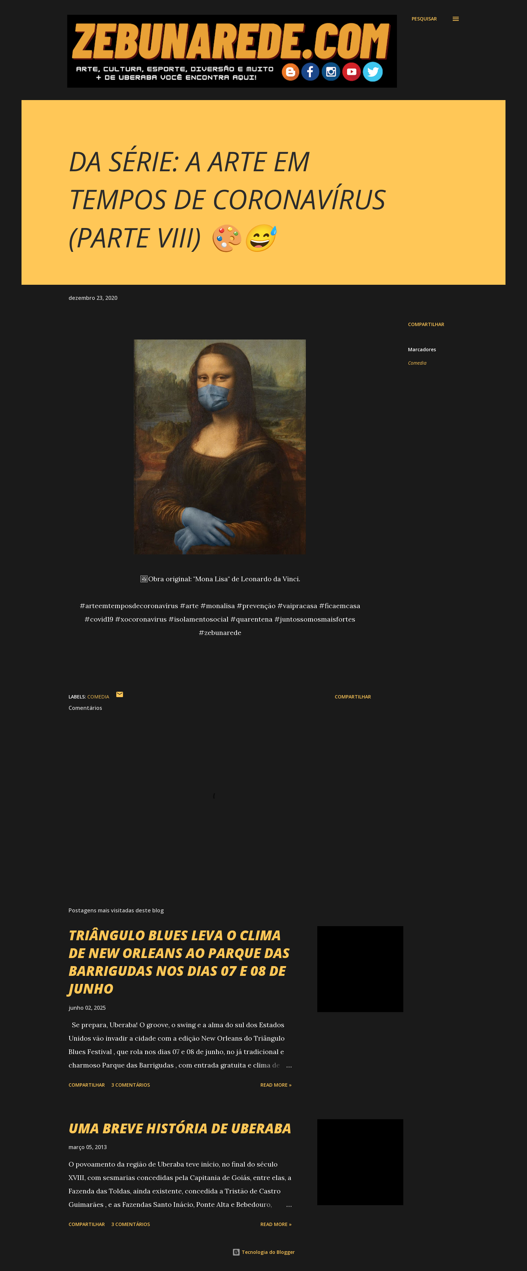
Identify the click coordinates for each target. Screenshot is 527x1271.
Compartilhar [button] (426, 324)
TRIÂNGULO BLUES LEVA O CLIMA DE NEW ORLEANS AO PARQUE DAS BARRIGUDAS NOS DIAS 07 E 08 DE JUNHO (179, 962)
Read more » (276, 1085)
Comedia (417, 363)
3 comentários (130, 1085)
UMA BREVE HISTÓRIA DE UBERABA (180, 1128)
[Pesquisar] (424, 19)
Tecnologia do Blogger (263, 1252)
